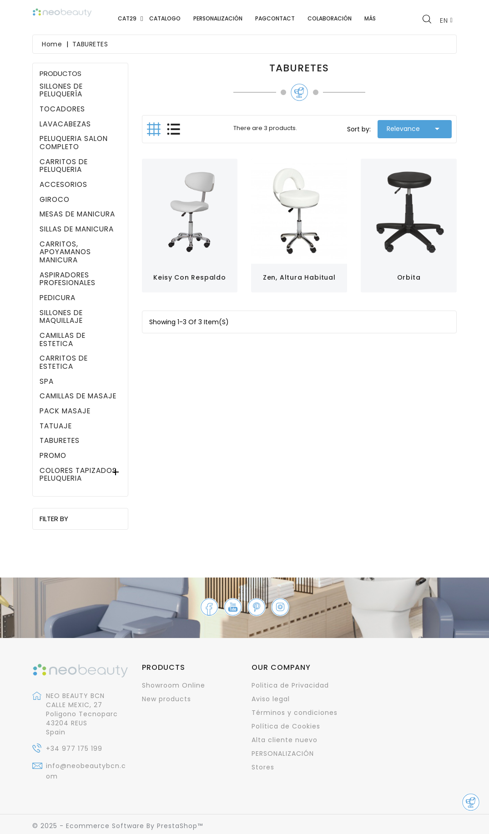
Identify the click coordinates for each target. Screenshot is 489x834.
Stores (263, 767)
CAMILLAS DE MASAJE (78, 396)
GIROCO (55, 200)
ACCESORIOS (63, 185)
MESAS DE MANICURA (77, 214)
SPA (47, 381)
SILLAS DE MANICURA (77, 229)
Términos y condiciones (295, 712)
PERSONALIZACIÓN (283, 753)
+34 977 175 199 (74, 748)
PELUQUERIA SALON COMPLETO (74, 143)
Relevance (415, 128)
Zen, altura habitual (299, 277)
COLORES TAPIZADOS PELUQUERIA (78, 474)
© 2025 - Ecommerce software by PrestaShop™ (117, 825)
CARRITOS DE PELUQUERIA (64, 166)
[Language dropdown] (446, 20)
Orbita (409, 277)
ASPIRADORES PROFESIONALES (68, 279)
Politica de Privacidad (290, 685)
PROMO (53, 456)
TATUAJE (56, 426)
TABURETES (60, 441)
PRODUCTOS (60, 73)
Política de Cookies (286, 726)
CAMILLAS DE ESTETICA (63, 339)
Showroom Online (173, 685)
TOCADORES (62, 109)
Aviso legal (271, 698)
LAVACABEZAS (65, 124)
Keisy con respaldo (189, 277)
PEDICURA (58, 298)
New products (166, 698)
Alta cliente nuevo (285, 739)
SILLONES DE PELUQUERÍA (61, 90)
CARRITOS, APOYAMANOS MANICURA (65, 252)
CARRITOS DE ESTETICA (64, 362)
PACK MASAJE (65, 411)
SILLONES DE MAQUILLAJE (61, 317)
